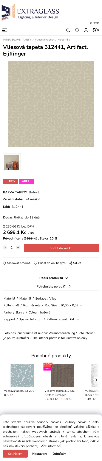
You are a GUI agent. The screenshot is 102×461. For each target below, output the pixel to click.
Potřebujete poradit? (51, 286)
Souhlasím (15, 454)
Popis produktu (51, 278)
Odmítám (59, 454)
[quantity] (11, 247)
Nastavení (39, 454)
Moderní (63, 40)
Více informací (50, 446)
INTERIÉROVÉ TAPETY (17, 40)
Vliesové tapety (44, 40)
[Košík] (96, 30)
